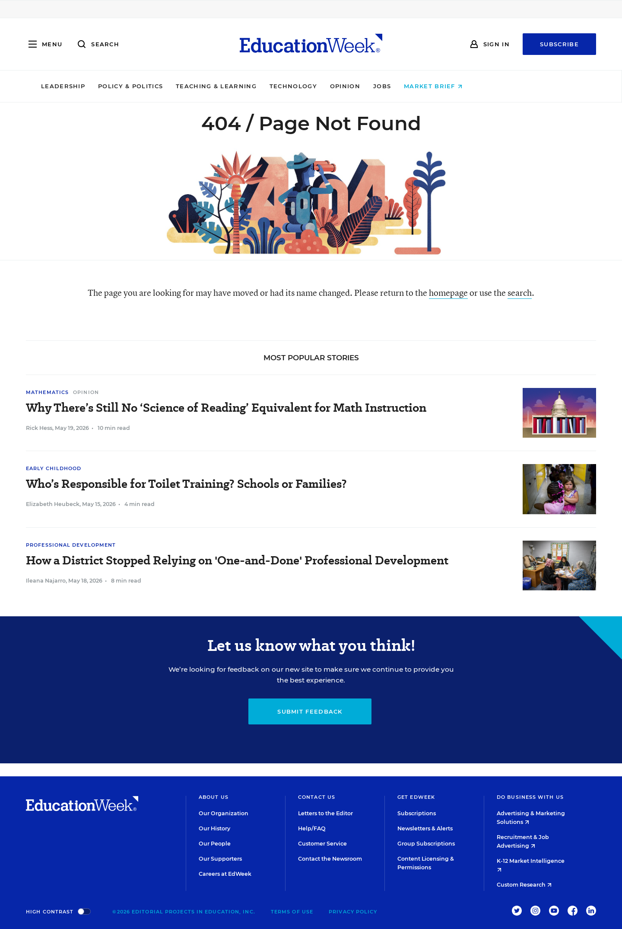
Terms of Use (292, 912)
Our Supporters (220, 858)
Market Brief (492, 86)
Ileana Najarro (46, 580)
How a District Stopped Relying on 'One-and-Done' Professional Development (237, 560)
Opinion (404, 86)
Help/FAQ (312, 828)
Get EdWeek (416, 797)
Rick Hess (39, 428)
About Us (213, 797)
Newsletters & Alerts (425, 828)
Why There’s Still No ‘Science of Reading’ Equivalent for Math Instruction (226, 407)
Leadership (122, 86)
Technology (352, 86)
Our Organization (223, 813)
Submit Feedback (310, 711)
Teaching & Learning (275, 86)
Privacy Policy (353, 912)
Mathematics (47, 392)
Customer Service (322, 843)
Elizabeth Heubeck (52, 504)
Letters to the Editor (325, 813)
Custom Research (524, 884)
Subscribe (559, 44)
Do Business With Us (530, 797)
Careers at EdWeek (225, 874)
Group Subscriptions (426, 843)
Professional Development (71, 545)
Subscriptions (416, 813)
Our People (215, 843)
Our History (214, 828)
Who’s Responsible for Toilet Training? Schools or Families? (186, 483)
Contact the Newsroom (330, 858)
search (520, 292)
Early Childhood (54, 468)
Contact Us (316, 797)
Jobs (441, 86)
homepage (448, 292)
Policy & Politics (189, 86)
